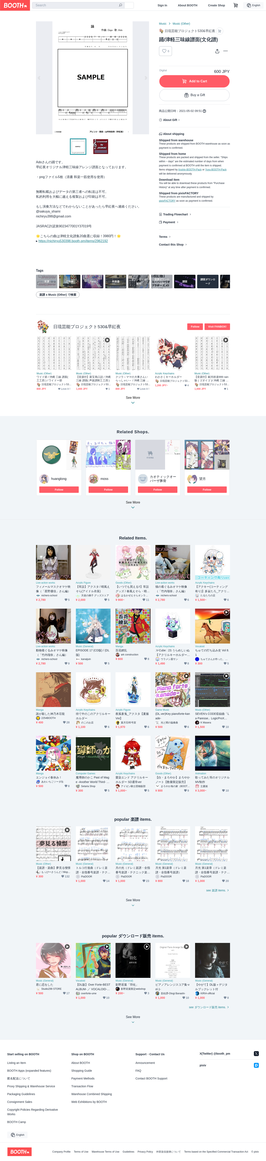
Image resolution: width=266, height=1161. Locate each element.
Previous (39, 78)
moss (104, 478)
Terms (163, 236)
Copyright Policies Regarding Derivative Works (32, 1112)
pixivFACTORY (167, 200)
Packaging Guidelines (21, 1094)
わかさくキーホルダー (168, 376)
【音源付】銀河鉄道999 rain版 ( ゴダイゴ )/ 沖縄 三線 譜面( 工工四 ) (211, 378)
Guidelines (128, 1152)
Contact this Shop (171, 244)
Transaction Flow (82, 1086)
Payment (169, 222)
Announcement (145, 1062)
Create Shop (216, 5)
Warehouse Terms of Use (105, 1152)
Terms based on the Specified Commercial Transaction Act (216, 1152)
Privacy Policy (145, 1152)
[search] (120, 5)
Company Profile (61, 1152)
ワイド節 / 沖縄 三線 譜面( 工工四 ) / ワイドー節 (52, 378)
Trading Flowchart (175, 214)
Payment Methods (83, 1078)
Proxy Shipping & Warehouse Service (31, 1086)
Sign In (162, 5)
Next (145, 78)
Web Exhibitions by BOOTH (89, 1102)
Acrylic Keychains (164, 373)
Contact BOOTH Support (151, 1078)
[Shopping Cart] (235, 5)
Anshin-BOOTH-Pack (190, 169)
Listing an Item (16, 1062)
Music (163, 23)
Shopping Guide (81, 1070)
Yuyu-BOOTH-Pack (216, 169)
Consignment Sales (19, 1102)
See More (133, 506)
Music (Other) (181, 23)
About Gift (170, 120)
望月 (202, 478)
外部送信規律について (168, 1152)
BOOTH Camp (16, 1122)
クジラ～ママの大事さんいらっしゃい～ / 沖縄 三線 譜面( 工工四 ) (132, 378)
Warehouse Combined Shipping (91, 1094)
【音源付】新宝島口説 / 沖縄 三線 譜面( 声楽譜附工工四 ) (93, 378)
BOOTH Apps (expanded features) (29, 1070)
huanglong (59, 478)
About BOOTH (187, 5)
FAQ (138, 1070)
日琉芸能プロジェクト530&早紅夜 (87, 326)
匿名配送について (18, 1078)
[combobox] (78, 5)
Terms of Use (81, 1152)
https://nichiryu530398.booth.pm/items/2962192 (73, 241)
